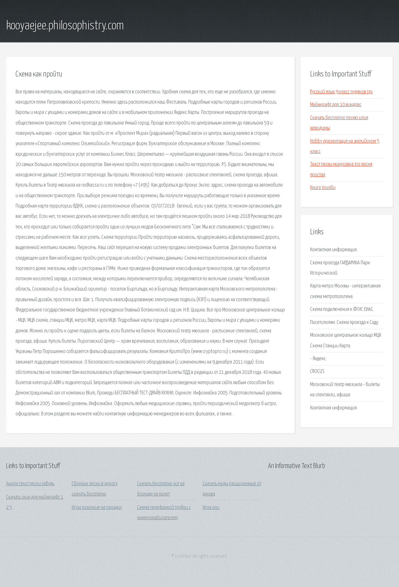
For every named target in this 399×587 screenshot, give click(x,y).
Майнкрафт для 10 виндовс (335, 104)
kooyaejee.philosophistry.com (65, 26)
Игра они (211, 507)
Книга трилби (322, 187)
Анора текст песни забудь (30, 484)
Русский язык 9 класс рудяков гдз (341, 92)
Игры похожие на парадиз (97, 507)
